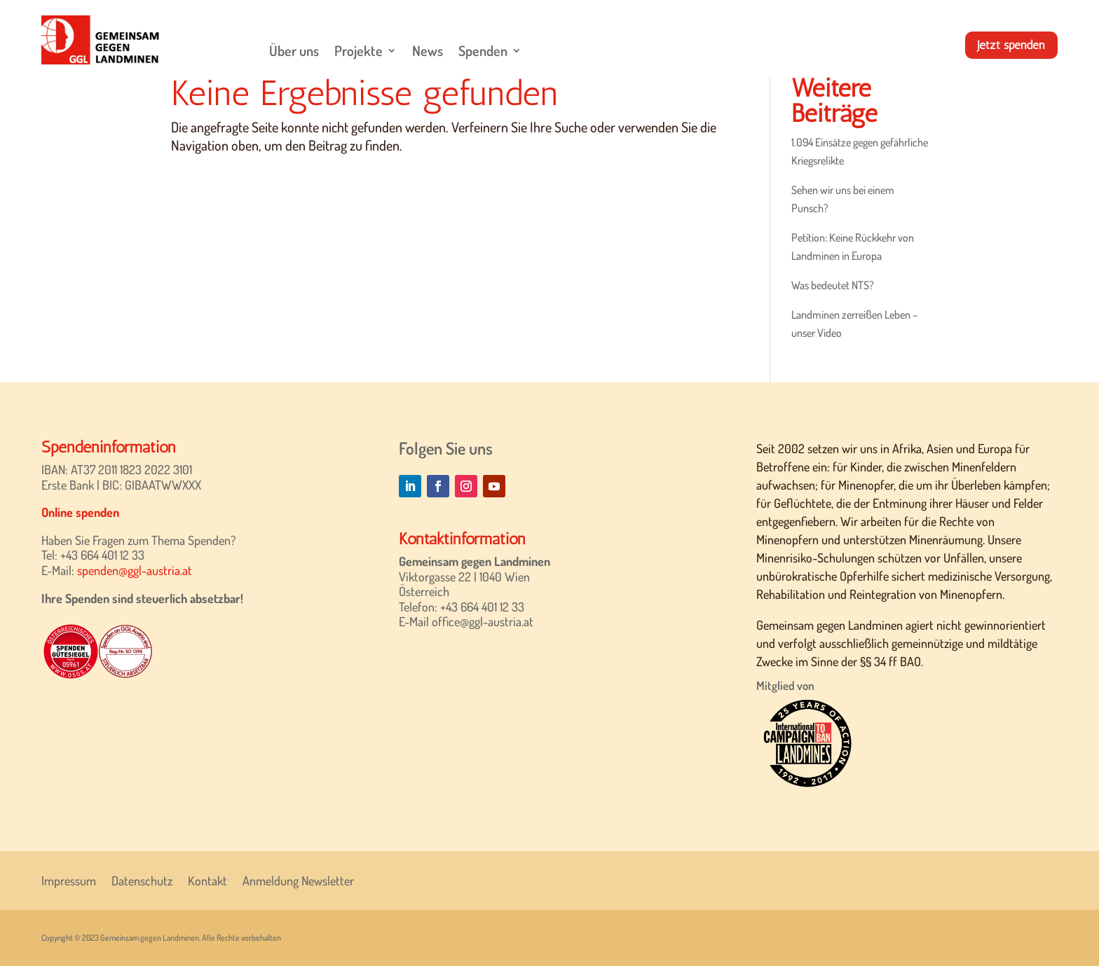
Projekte (358, 50)
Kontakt (207, 879)
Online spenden (80, 512)
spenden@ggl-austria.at (134, 570)
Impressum (68, 879)
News (427, 50)
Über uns (294, 50)
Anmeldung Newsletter (298, 879)
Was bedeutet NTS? (832, 285)
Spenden (482, 50)
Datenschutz (141, 879)
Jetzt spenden (1010, 45)
